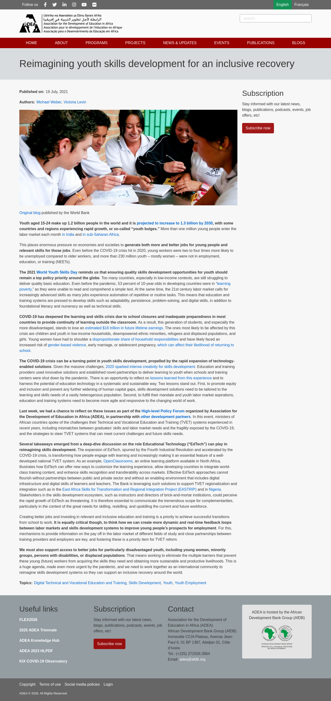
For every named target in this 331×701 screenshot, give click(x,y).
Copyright (27, 684)
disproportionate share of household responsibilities (135, 339)
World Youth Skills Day (57, 272)
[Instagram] (74, 4)
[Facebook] (45, 4)
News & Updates (180, 43)
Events (221, 43)
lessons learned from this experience (180, 378)
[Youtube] (84, 4)
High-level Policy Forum (162, 411)
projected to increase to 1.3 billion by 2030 (175, 223)
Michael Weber (49, 102)
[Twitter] (55, 4)
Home (31, 43)
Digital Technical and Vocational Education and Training (80, 583)
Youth (168, 583)
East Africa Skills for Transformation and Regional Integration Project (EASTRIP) (129, 489)
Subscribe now (258, 128)
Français (301, 5)
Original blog (30, 213)
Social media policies (82, 684)
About (61, 43)
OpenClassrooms (118, 461)
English (282, 5)
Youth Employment (190, 583)
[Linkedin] (64, 4)
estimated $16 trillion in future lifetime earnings (124, 328)
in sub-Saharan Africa (101, 234)
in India (68, 234)
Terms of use (50, 684)
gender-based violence (67, 345)
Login (108, 684)
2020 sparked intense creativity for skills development (150, 367)
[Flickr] (94, 4)
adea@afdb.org (192, 659)
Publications (260, 43)
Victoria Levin (75, 102)
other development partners (166, 417)
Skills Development (145, 583)
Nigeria (215, 489)
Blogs (298, 43)
